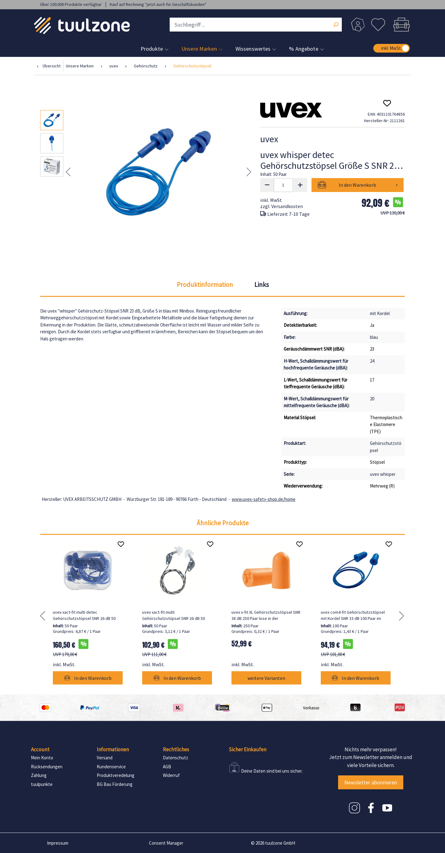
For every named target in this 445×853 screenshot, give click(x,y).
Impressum (57, 843)
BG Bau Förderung (115, 784)
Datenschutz (175, 758)
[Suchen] (335, 25)
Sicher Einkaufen (247, 749)
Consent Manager (166, 843)
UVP (392, 213)
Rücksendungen (46, 767)
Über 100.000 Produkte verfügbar (71, 4)
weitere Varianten (266, 678)
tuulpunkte (42, 784)
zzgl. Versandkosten (281, 206)
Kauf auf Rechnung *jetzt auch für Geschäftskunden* (158, 4)
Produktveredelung (115, 775)
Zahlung (39, 775)
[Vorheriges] (68, 172)
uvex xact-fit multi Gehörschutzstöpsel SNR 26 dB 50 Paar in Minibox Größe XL (173, 615)
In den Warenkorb (357, 185)
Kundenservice (111, 767)
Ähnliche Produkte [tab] (223, 523)
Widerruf (171, 775)
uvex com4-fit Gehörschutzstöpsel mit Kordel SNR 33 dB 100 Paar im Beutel (353, 615)
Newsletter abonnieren (370, 782)
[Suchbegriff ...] (256, 25)
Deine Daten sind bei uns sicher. (272, 771)
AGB (167, 767)
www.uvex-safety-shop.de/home (263, 499)
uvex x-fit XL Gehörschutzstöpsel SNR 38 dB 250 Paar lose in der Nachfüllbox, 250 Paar (265, 615)
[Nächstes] (249, 172)
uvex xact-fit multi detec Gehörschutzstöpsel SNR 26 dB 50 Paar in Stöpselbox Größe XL (84, 615)
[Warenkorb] (399, 24)
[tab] (205, 285)
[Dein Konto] (358, 24)
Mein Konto (42, 758)
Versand (104, 758)
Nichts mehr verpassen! (371, 749)
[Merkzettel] (378, 24)
